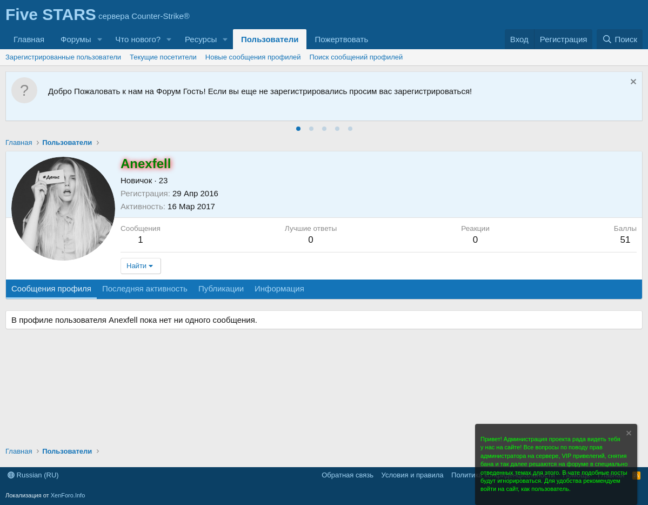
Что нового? (138, 39)
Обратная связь (347, 475)
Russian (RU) (33, 475)
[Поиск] (620, 39)
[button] (99, 39)
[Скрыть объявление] (632, 83)
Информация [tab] (279, 288)
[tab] (298, 129)
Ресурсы (201, 39)
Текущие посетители (163, 57)
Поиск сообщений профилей (356, 57)
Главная (29, 39)
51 (625, 240)
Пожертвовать (341, 39)
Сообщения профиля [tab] (51, 288)
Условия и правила (413, 475)
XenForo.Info (68, 495)
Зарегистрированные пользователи (63, 57)
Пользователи (269, 39)
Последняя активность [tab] (145, 288)
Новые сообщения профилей (253, 57)
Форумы (76, 39)
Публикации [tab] (221, 288)
